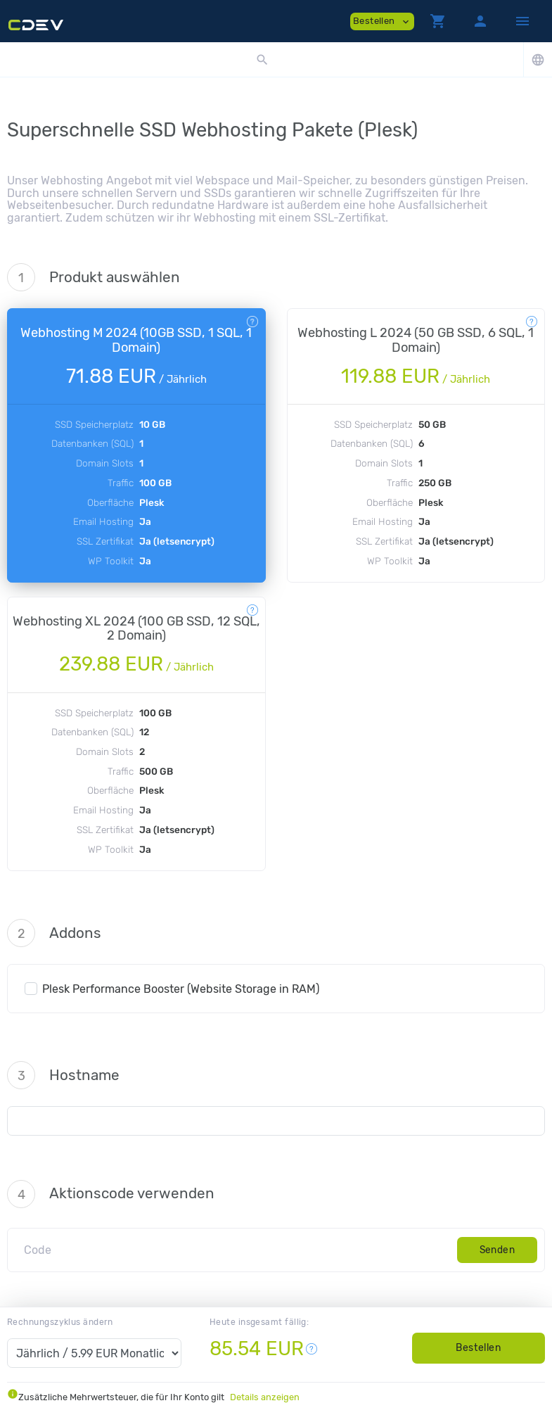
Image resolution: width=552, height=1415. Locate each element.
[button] (438, 21)
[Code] (236, 1250)
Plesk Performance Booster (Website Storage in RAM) (180, 989)
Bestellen (478, 1348)
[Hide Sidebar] (522, 21)
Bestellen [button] (382, 21)
